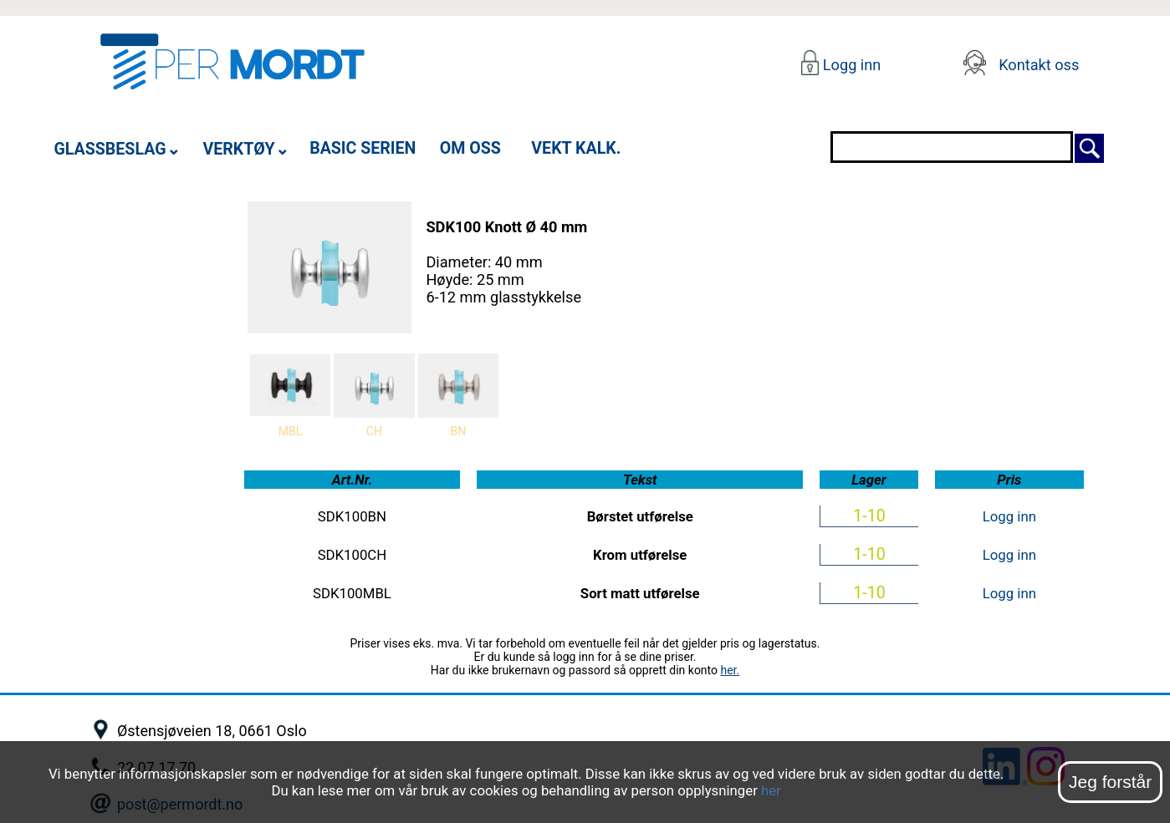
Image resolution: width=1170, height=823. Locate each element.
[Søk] (1089, 147)
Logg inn (850, 65)
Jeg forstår (1110, 781)
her (771, 790)
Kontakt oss (1039, 65)
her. (729, 670)
